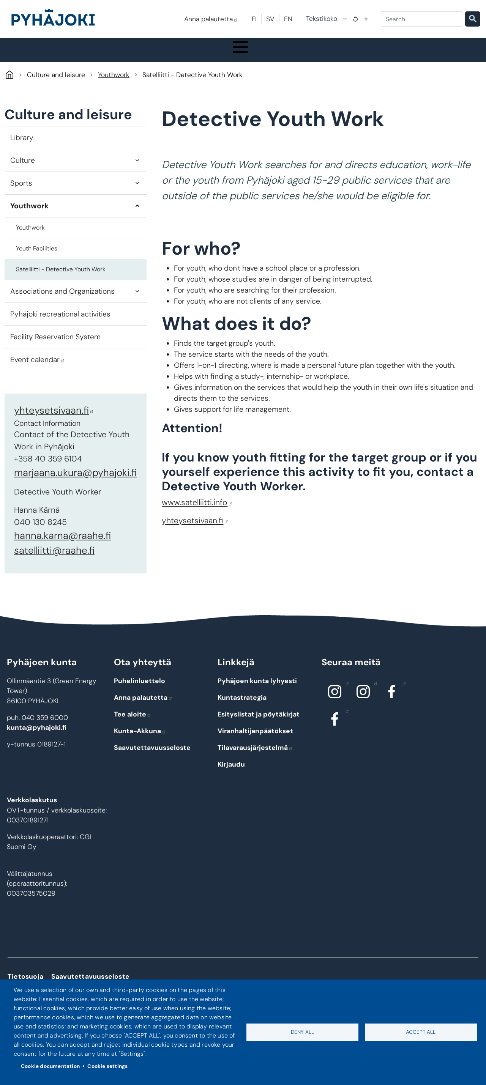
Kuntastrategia (242, 715)
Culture (22, 178)
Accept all (421, 1032)
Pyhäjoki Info (41, 59)
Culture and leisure (340, 59)
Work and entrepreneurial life (417, 59)
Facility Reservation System (55, 354)
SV (270, 19)
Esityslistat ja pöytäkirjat (259, 732)
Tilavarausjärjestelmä (255, 765)
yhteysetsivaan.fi (54, 428)
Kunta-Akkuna (140, 749)
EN (288, 19)
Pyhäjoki (9, 93)
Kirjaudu (231, 782)
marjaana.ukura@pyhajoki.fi (75, 490)
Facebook (402, 701)
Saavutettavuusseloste (152, 765)
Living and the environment (114, 59)
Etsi (472, 19)
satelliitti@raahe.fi (54, 568)
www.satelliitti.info (197, 520)
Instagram (345, 701)
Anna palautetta (211, 19)
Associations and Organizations (62, 309)
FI (254, 19)
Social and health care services (264, 59)
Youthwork (113, 92)
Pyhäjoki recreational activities (60, 332)
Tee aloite (132, 732)
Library (21, 155)
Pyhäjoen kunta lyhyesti (257, 698)
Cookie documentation (50, 1066)
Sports (21, 201)
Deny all (302, 1032)
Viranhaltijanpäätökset (255, 749)
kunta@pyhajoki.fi (36, 745)
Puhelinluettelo (139, 698)
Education (185, 59)
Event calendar (37, 377)
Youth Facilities (36, 266)
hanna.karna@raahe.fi (62, 553)
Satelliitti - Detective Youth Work (61, 287)
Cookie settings (107, 1066)
